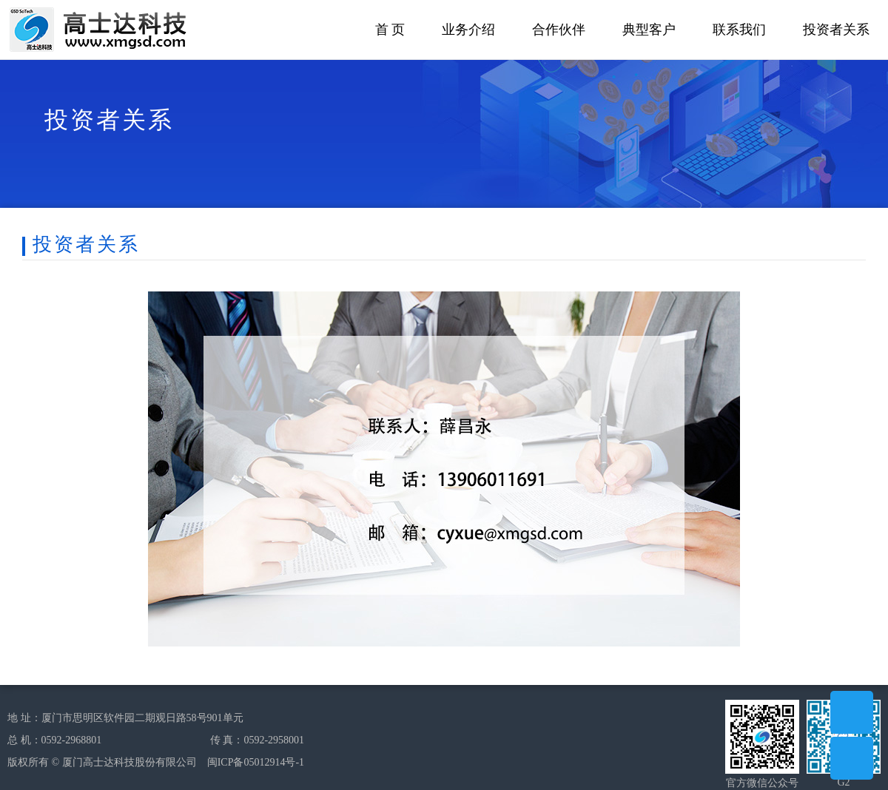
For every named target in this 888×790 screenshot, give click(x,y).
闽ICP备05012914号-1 (255, 762)
